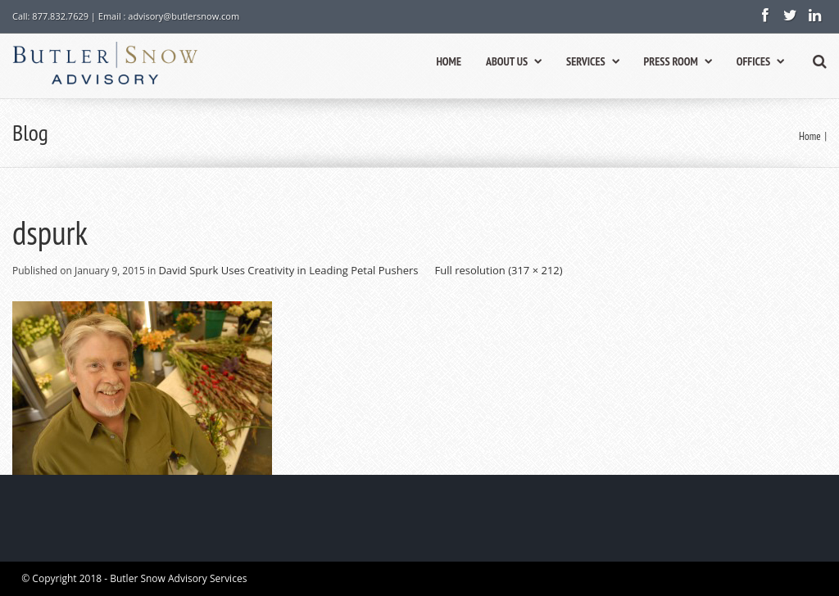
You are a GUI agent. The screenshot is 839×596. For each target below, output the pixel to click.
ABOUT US (514, 61)
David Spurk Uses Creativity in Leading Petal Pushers (288, 270)
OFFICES (760, 61)
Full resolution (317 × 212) (499, 270)
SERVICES (592, 61)
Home (809, 136)
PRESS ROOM (678, 61)
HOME (448, 61)
